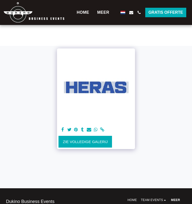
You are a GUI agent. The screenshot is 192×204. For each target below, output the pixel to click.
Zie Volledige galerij (85, 142)
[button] (131, 12)
